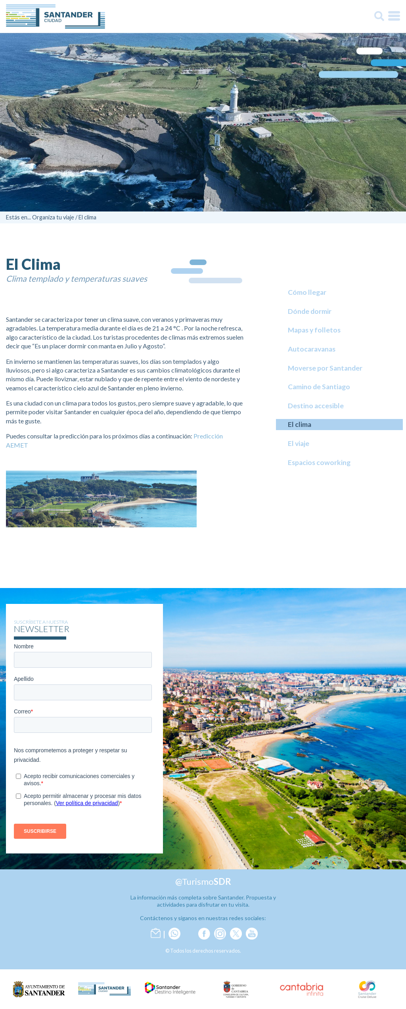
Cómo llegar (307, 292)
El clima (87, 217)
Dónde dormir (309, 311)
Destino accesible (316, 406)
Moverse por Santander (325, 368)
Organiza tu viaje (53, 217)
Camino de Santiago (319, 386)
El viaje (298, 443)
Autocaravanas (311, 349)
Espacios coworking (319, 462)
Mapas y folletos (314, 330)
